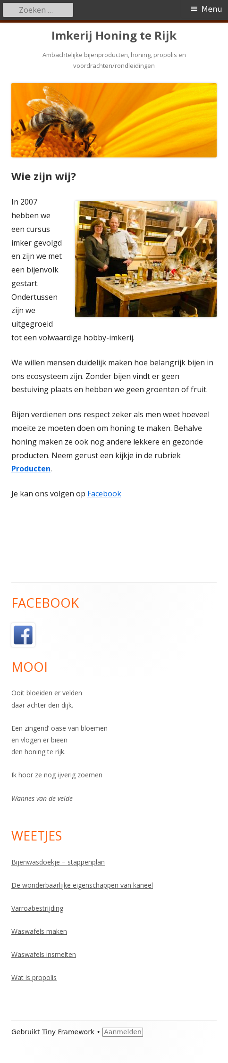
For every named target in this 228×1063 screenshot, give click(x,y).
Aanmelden (123, 1032)
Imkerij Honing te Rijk (114, 35)
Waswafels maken (39, 931)
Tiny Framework (68, 1032)
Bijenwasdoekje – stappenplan (58, 861)
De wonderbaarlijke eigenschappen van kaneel (82, 885)
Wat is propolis (34, 977)
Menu (212, 9)
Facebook (104, 493)
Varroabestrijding (37, 908)
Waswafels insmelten (43, 954)
